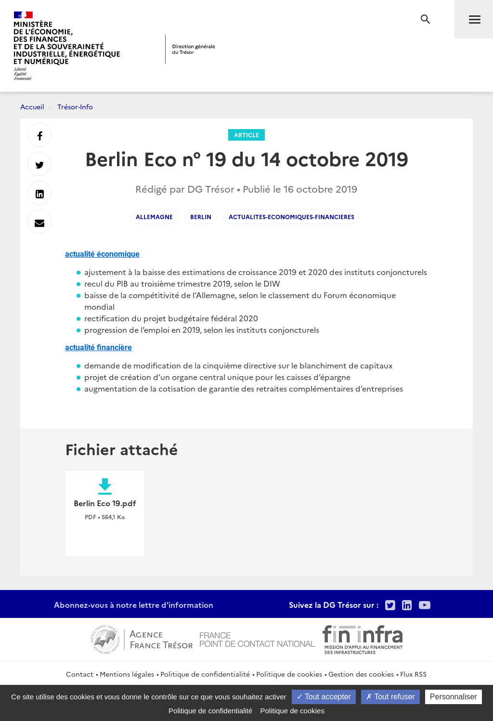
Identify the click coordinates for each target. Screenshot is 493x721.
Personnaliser (453, 697)
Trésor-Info (75, 106)
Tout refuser (390, 697)
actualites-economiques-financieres (291, 216)
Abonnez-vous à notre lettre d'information (133, 604)
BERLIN (200, 216)
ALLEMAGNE (154, 216)
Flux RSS (413, 674)
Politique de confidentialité (205, 674)
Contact (79, 674)
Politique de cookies (289, 674)
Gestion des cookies (361, 674)
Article (246, 135)
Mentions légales (127, 674)
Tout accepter (324, 697)
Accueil (32, 106)
